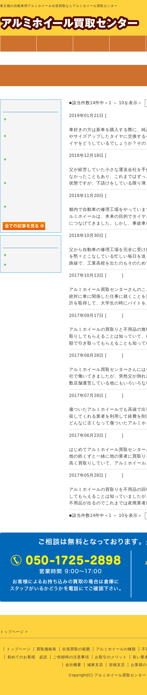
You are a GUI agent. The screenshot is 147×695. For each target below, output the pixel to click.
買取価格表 (54, 43)
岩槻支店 (117, 665)
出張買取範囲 (91, 43)
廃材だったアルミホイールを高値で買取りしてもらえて (31, 190)
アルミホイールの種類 (116, 649)
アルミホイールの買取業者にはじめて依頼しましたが (31, 143)
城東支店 (95, 665)
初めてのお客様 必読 (27, 657)
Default (114, 275)
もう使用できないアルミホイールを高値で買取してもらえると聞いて (31, 166)
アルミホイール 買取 (29, 265)
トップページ (18, 43)
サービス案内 (127, 46)
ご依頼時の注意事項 (71, 657)
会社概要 (73, 665)
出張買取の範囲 (76, 649)
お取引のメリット (111, 657)
